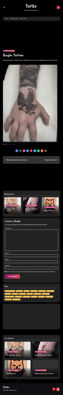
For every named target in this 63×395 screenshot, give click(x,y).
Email (7, 259)
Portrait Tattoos (37, 293)
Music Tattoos (8, 299)
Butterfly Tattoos (46, 293)
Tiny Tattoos (15, 293)
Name (7, 253)
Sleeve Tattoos (26, 296)
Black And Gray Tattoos (10, 290)
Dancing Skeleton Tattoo (43, 355)
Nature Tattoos (18, 296)
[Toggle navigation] (4, 7)
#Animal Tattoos (9, 60)
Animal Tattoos (34, 290)
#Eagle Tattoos (43, 60)
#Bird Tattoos (19, 60)
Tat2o (31, 6)
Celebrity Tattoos (16, 299)
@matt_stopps (10, 144)
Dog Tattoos (34, 296)
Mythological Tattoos (9, 296)
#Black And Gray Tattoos (31, 60)
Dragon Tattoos (49, 296)
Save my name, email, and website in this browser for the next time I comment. (30, 271)
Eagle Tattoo (13, 55)
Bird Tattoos (30, 293)
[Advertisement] (31, 37)
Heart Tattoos (41, 296)
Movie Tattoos (22, 293)
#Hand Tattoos (53, 60)
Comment (8, 228)
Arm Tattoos (8, 293)
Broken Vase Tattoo (14, 355)
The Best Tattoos (9, 50)
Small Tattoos (19, 290)
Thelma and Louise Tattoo (44, 373)
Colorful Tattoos (50, 290)
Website (7, 265)
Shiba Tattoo (48, 210)
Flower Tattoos (42, 290)
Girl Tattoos (27, 290)
